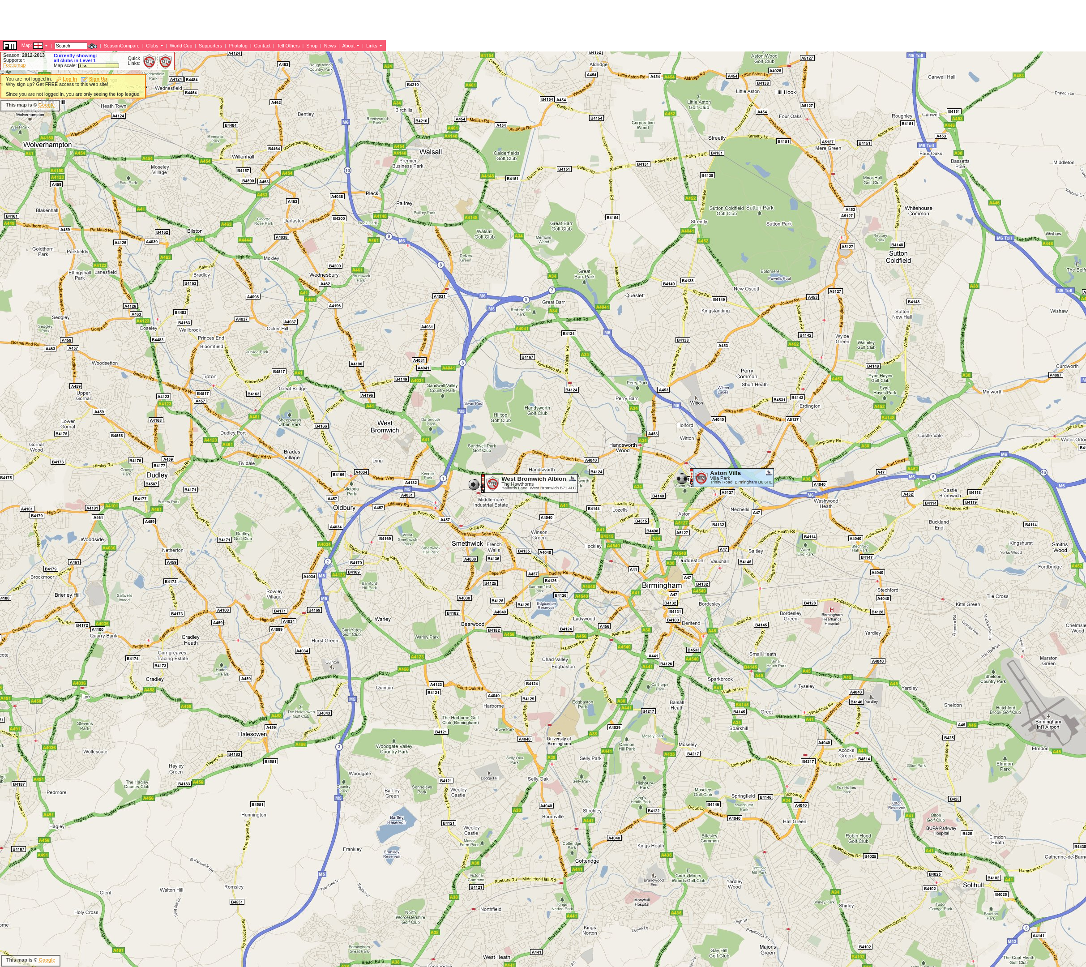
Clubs (152, 45)
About (348, 45)
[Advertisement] (163, 20)
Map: (26, 45)
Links (371, 45)
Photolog (238, 45)
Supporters (210, 45)
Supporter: (14, 60)
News (330, 45)
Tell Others (288, 45)
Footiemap (14, 65)
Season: (24, 55)
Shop (311, 45)
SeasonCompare (122, 45)
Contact (262, 45)
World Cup (181, 45)
